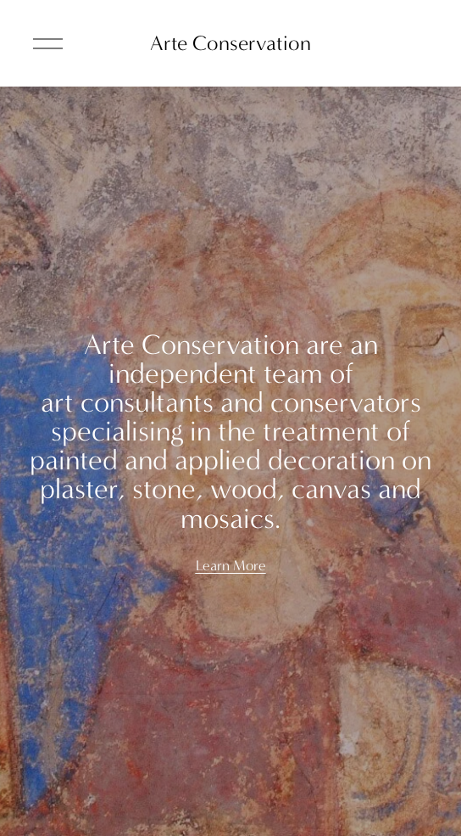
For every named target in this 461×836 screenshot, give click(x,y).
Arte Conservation (230, 43)
